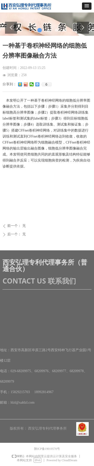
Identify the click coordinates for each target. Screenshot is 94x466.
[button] (86, 6)
